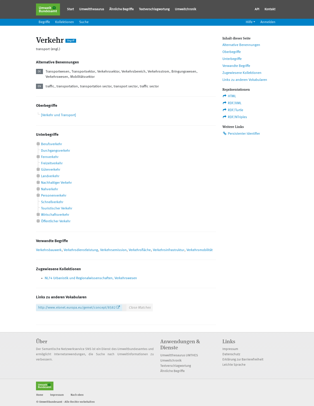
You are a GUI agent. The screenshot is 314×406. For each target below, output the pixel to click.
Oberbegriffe (231, 52)
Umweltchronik (185, 9)
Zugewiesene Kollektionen (241, 73)
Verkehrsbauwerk (48, 250)
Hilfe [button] (249, 22)
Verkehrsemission (113, 250)
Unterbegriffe (232, 59)
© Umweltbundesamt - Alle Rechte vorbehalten (65, 402)
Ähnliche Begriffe (121, 9)
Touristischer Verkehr (56, 208)
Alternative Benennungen (241, 45)
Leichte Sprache (234, 365)
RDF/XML (231, 103)
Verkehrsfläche (140, 250)
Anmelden (267, 22)
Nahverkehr (49, 189)
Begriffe (44, 22)
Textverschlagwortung (154, 9)
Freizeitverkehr (52, 163)
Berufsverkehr (51, 144)
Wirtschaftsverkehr (55, 215)
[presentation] (38, 144)
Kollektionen (64, 22)
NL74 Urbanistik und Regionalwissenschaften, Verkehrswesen (91, 278)
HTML (229, 96)
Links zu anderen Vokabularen (244, 80)
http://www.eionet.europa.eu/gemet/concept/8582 (77, 307)
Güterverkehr (50, 170)
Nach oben (77, 395)
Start (70, 9)
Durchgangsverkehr (55, 151)
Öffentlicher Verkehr (55, 221)
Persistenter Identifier (241, 134)
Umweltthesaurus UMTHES (179, 355)
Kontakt (270, 9)
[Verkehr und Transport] (58, 115)
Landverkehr (50, 176)
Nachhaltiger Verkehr (56, 183)
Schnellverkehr (52, 202)
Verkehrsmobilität (199, 250)
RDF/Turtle (232, 110)
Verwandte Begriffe (236, 66)
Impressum (230, 349)
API (257, 9)
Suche (84, 22)
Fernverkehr (49, 157)
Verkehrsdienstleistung (81, 250)
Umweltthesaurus (91, 9)
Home (39, 395)
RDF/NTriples (234, 117)
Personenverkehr (53, 195)
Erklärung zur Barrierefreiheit (242, 359)
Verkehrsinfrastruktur (168, 250)
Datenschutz (231, 354)
